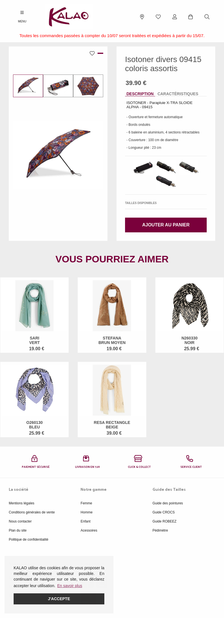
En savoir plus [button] (69, 585)
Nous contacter (20, 521)
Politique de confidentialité (28, 539)
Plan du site (18, 530)
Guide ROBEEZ (165, 521)
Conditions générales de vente (32, 512)
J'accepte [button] (59, 598)
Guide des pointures (168, 503)
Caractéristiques (177, 94)
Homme (86, 512)
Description (140, 94)
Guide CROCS (164, 512)
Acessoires (89, 530)
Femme (86, 503)
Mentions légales (21, 503)
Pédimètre (160, 530)
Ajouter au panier (165, 224)
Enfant (85, 521)
